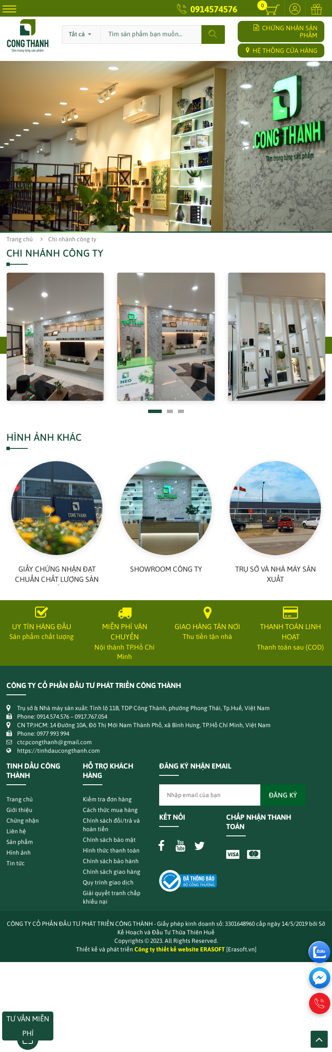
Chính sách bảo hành (111, 861)
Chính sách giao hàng (111, 871)
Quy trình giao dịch (108, 882)
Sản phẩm (19, 841)
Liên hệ (16, 831)
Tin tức (15, 863)
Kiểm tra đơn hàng (107, 799)
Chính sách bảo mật (109, 839)
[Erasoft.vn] (241, 949)
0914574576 (213, 9)
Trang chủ (19, 239)
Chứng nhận (22, 820)
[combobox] (81, 32)
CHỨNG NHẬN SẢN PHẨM (285, 31)
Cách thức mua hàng (110, 809)
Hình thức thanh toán (111, 850)
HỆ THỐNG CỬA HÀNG (281, 50)
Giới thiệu (19, 809)
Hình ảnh (18, 852)
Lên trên (319, 1039)
